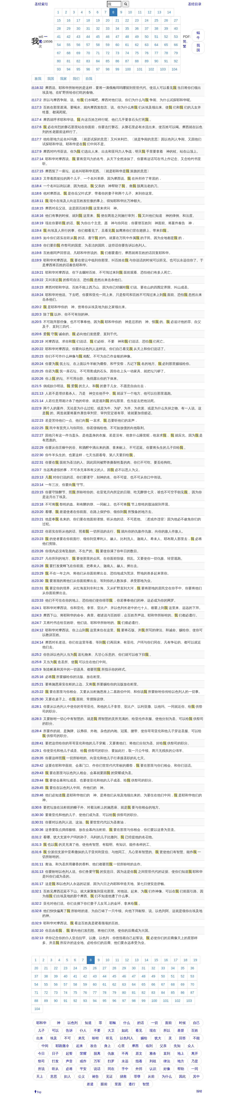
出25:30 (37, 699)
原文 (139, 1053)
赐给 (144, 1038)
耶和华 (41, 1023)
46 (108, 37)
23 (137, 20)
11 (140, 12)
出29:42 (37, 765)
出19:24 (37, 295)
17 (78, 20)
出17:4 (36, 119)
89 (147, 61)
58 (98, 45)
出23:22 (37, 531)
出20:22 (37, 349)
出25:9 (36, 669)
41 (59, 37)
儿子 (41, 1030)
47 (117, 37)
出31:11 (37, 864)
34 (117, 28)
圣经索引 (41, 4)
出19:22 (37, 280)
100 (128, 69)
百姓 (194, 1030)
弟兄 (81, 1038)
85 (108, 61)
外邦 (139, 1069)
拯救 (123, 1076)
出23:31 (37, 588)
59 (108, 45)
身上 (107, 1046)
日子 (55, 1053)
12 (149, 12)
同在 (111, 1069)
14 (169, 12)
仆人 (83, 1030)
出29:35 (37, 758)
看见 (139, 1030)
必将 (69, 1069)
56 (78, 45)
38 (156, 28)
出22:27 (37, 435)
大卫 (111, 1030)
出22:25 (37, 428)
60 (117, 45)
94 (69, 69)
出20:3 (36, 314)
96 (88, 69)
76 (147, 53)
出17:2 (36, 100)
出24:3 (36, 615)
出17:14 (37, 159)
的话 (140, 1023)
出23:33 (37, 600)
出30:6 (36, 807)
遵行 (132, 1084)
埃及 (53, 1038)
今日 (41, 1053)
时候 (182, 1023)
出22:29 (37, 447)
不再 (125, 1053)
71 (98, 53)
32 (98, 28)
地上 (180, 1053)
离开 (194, 1053)
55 (69, 45)
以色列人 (126, 1038)
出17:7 (36, 139)
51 (156, 37)
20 (108, 20)
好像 (166, 1069)
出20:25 (37, 371)
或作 (83, 1061)
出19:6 (36, 245)
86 (117, 61)
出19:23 (37, 287)
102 (151, 69)
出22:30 (37, 455)
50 (147, 37)
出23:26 (37, 551)
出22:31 (37, 462)
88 (137, 61)
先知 (177, 1046)
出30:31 (37, 822)
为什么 (167, 1076)
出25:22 (37, 692)
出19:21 (37, 272)
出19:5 (36, 238)
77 (156, 53)
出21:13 (37, 393)
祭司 (41, 1061)
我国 (198, 47)
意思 (53, 1076)
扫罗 (111, 1061)
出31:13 (37, 871)
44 (88, 37)
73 (117, 53)
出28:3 (36, 719)
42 (69, 37)
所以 (166, 1030)
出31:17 (37, 884)
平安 (83, 1069)
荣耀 (83, 1053)
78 (166, 53)
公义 (81, 1076)
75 (137, 53)
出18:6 (36, 193)
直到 (166, 1053)
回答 (182, 1038)
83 (88, 61)
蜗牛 (198, 35)
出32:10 (37, 930)
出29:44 (37, 780)
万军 (97, 1061)
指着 (139, 1061)
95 (78, 69)
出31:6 (36, 852)
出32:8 (36, 911)
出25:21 (37, 684)
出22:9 (36, 408)
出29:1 (36, 751)
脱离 (97, 1053)
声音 (69, 1061)
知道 (88, 1023)
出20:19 (37, 341)
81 (69, 61)
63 (147, 45)
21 (117, 20)
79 (176, 53)
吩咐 (95, 1038)
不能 (196, 1038)
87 (127, 61)
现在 (152, 1030)
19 (98, 20)
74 (127, 53)
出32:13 (37, 938)
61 (127, 45)
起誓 (69, 1053)
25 (156, 20)
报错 (199, 1091)
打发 (55, 1061)
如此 (125, 1030)
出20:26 (37, 378)
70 (88, 53)
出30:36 (37, 830)
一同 (194, 1069)
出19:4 (36, 230)
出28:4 (36, 731)
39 (166, 28)
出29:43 (37, 773)
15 (59, 20)
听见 (109, 1038)
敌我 (38, 78)
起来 (79, 1046)
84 (98, 61)
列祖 (152, 1061)
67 (59, 53)
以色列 (73, 1023)
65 (166, 45)
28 (59, 28)
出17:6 (36, 127)
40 (176, 28)
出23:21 (37, 519)
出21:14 (37, 401)
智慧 (146, 1084)
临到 (149, 1046)
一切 (154, 1023)
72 (108, 53)
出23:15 (37, 492)
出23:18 (37, 504)
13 (159, 12)
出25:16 (37, 677)
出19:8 (36, 253)
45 (98, 37)
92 (176, 61)
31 (88, 28)
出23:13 (37, 477)
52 (166, 37)
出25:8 (36, 662)
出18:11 (37, 201)
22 (127, 20)
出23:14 (37, 485)
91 (166, 61)
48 (127, 37)
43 (78, 37)
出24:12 (37, 630)
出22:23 (37, 420)
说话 (97, 1069)
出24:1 (36, 608)
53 (176, 37)
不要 (97, 1030)
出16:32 (37, 88)
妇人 (67, 1076)
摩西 (135, 1046)
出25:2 (36, 654)
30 (78, 28)
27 (176, 20)
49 (137, 37)
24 (147, 20)
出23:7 (36, 470)
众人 (191, 1046)
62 (137, 45)
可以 (55, 1030)
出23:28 (37, 566)
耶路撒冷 (62, 1046)
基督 (180, 1030)
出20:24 (37, 364)
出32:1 (36, 891)
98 (108, 69)
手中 (125, 1069)
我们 (76, 78)
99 (117, 69)
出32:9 (36, 923)
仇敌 (111, 1053)
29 (69, 28)
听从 (55, 1069)
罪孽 (137, 1076)
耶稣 (112, 1023)
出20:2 (36, 307)
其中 (196, 1076)
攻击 (93, 1046)
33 (108, 28)
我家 (63, 78)
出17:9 (36, 151)
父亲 (163, 1046)
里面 (118, 1084)
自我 (89, 78)
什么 (126, 1023)
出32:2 (36, 903)
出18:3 (36, 178)
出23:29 (37, 573)
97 (98, 69)
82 (78, 61)
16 (69, 20)
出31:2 (36, 837)
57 (88, 45)
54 (59, 45)
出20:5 (36, 322)
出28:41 (37, 743)
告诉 (69, 1030)
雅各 (152, 1053)
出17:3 (36, 107)
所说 (41, 1069)
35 (127, 28)
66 (176, 45)
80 (59, 61)
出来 (39, 1038)
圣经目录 (194, 4)
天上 (39, 1076)
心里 (121, 1046)
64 (156, 45)
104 (174, 69)
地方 (180, 1061)
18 (88, 20)
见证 (109, 1076)
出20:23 (37, 356)
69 (78, 53)
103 (163, 69)
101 (139, 69)
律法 (166, 1061)
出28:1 (36, 706)
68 (69, 53)
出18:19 (37, 223)
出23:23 (37, 539)
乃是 (194, 1061)
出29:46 (37, 795)
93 (59, 69)
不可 (67, 1038)
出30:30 (37, 815)
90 (156, 61)
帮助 (180, 1069)
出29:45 (37, 788)
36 (137, 28)
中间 (45, 1046)
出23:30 (37, 581)
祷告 (95, 1076)
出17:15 (37, 171)
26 (166, 20)
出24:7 (36, 623)
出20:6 (36, 334)
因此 (182, 1076)
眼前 (104, 1084)
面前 (168, 1023)
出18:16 (37, 216)
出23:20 (37, 512)
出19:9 (36, 260)
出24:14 (37, 642)
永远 (125, 1061)
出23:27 (37, 558)
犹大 (158, 1038)
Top (39, 1091)
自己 (196, 1023)
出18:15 (37, 208)
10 (130, 12)
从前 (151, 1076)
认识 (152, 1069)
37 (147, 28)
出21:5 (36, 386)
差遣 (90, 1084)
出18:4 (36, 186)
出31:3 (36, 844)
